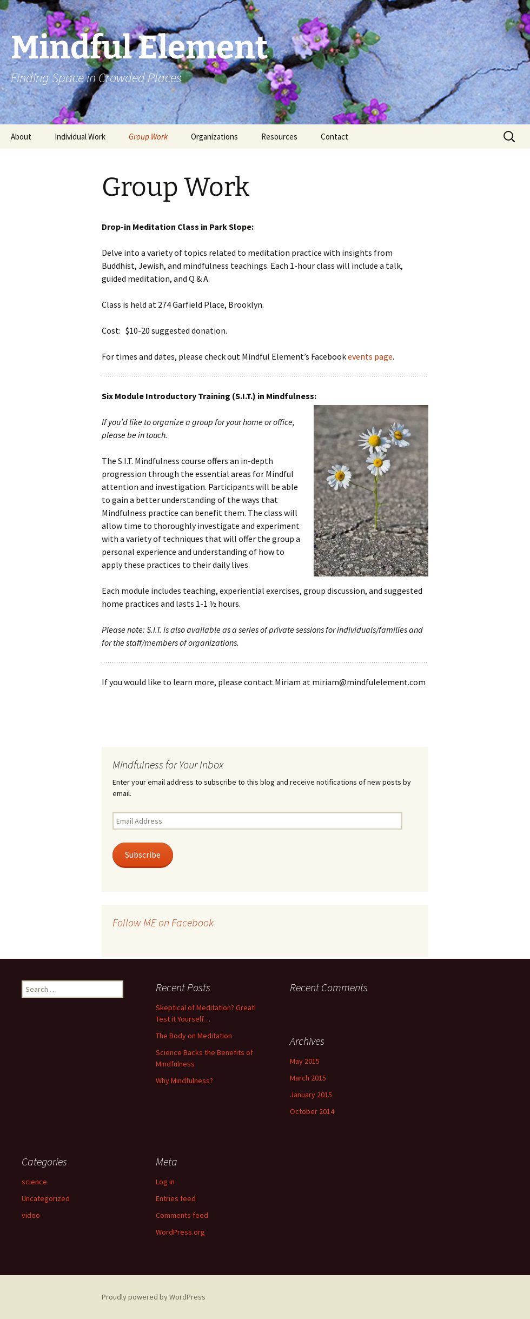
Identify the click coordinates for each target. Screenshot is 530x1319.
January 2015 (311, 1094)
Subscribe (143, 855)
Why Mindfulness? (184, 1080)
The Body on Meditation (194, 1035)
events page (370, 356)
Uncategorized (46, 1198)
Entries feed (176, 1198)
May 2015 (305, 1061)
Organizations (214, 136)
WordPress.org (180, 1232)
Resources (279, 136)
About (21, 136)
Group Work (148, 136)
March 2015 (308, 1078)
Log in (165, 1182)
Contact (334, 136)
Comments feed (182, 1215)
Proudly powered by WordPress (154, 1297)
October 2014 (312, 1111)
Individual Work (80, 136)
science (34, 1182)
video (31, 1215)
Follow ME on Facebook (163, 922)
